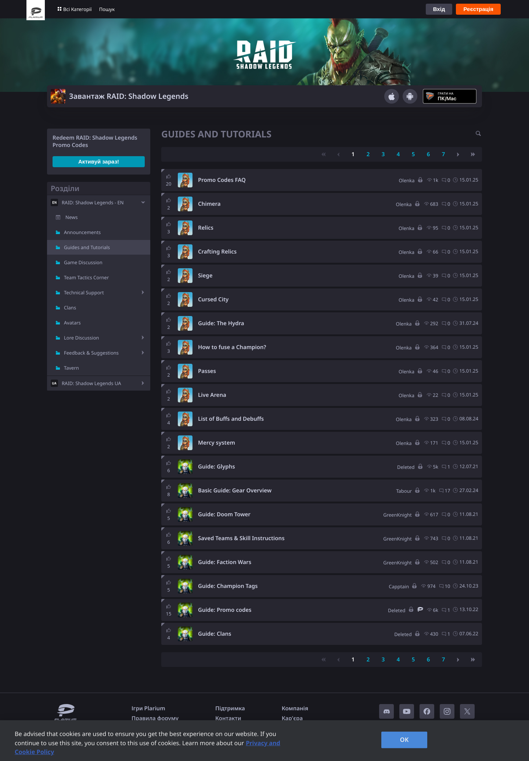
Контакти (228, 718)
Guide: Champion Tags (228, 586)
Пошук (107, 9)
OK (404, 740)
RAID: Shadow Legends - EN (93, 202)
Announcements (82, 232)
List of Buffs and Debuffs (231, 419)
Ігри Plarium (148, 708)
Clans (70, 307)
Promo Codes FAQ (222, 180)
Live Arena (212, 395)
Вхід (439, 9)
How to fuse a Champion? (232, 347)
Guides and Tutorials (87, 247)
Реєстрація (478, 9)
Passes (207, 371)
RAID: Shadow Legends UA (91, 383)
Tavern (71, 368)
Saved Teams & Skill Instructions (241, 538)
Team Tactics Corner (86, 277)
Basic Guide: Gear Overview (234, 490)
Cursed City (213, 299)
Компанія (295, 708)
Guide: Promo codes (225, 610)
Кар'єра (292, 718)
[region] (264, 740)
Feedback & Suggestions (91, 352)
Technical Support (84, 292)
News (71, 217)
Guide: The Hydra (221, 323)
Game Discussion (83, 262)
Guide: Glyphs (216, 466)
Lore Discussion (81, 337)
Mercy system (216, 442)
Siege (205, 275)
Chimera (209, 204)
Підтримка (230, 708)
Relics (205, 227)
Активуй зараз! (98, 161)
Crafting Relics (217, 251)
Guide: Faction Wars (224, 562)
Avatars (72, 322)
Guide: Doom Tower (224, 514)
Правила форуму (155, 718)
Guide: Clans (214, 634)
